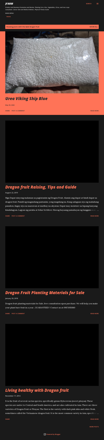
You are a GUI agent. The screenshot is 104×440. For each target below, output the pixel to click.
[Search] (88, 3)
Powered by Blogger (52, 434)
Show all (94, 27)
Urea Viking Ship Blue (26, 98)
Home (8, 16)
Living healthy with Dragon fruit (37, 390)
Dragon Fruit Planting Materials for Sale (44, 292)
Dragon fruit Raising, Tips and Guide (40, 187)
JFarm (9, 3)
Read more (94, 111)
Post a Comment (18, 111)
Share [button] (7, 111)
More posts (94, 427)
